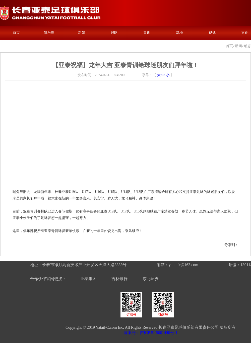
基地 (179, 33)
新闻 (81, 33)
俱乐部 (49, 33)
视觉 (212, 33)
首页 (16, 33)
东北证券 (151, 279)
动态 (247, 46)
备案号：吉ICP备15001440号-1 (150, 332)
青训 (146, 33)
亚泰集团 (88, 279)
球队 (114, 33)
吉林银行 (119, 279)
